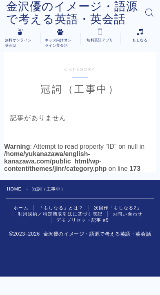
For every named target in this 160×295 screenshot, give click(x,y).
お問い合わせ (127, 213)
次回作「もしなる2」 (118, 207)
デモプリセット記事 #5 (82, 220)
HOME (14, 188)
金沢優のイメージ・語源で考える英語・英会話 (72, 12)
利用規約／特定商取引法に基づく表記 (60, 213)
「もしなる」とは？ (61, 207)
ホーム (21, 207)
